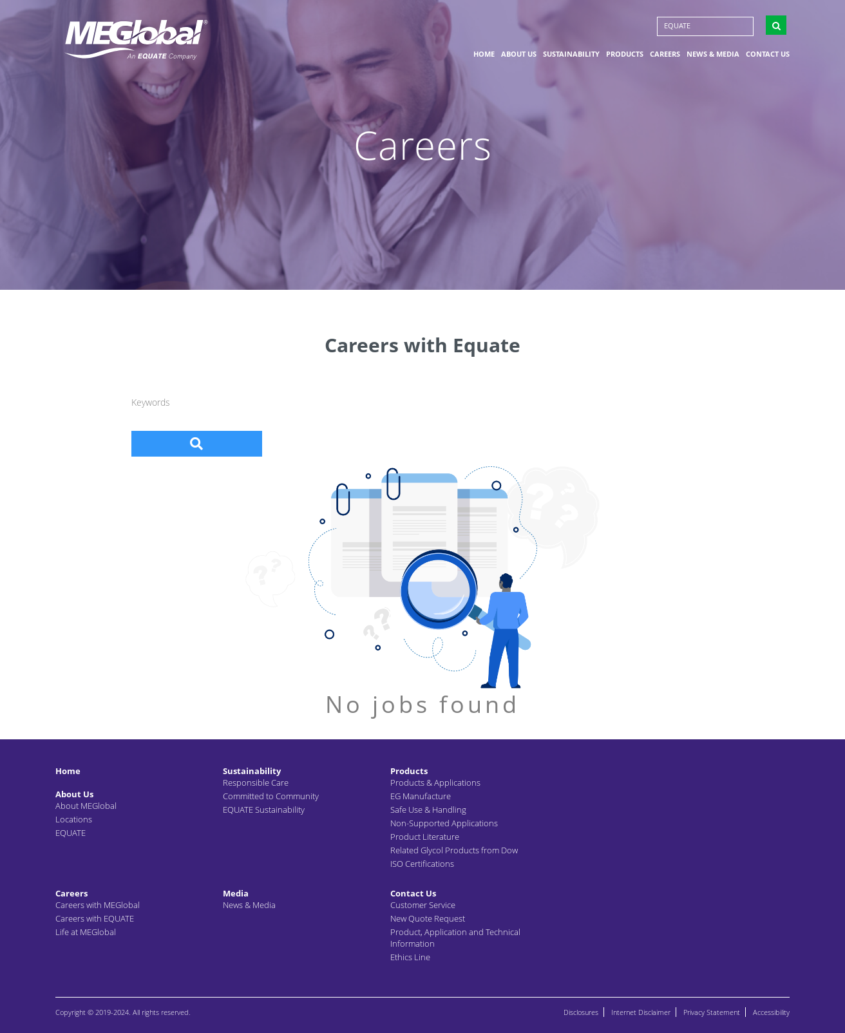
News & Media (713, 54)
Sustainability (571, 54)
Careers (665, 54)
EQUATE (677, 25)
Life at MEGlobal (85, 932)
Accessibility (771, 1012)
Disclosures (581, 1012)
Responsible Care (256, 782)
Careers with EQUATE (94, 918)
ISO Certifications (422, 863)
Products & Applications (435, 782)
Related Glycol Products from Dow (454, 850)
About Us (518, 54)
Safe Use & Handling (428, 809)
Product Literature (424, 836)
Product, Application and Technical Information (455, 937)
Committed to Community (271, 796)
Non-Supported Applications (444, 823)
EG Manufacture (420, 796)
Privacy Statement (711, 1012)
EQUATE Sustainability (264, 809)
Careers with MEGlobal (97, 905)
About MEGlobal (86, 805)
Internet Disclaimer (640, 1012)
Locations (73, 819)
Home (484, 54)
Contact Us (768, 54)
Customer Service (422, 905)
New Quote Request (427, 918)
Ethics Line (410, 957)
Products (624, 54)
